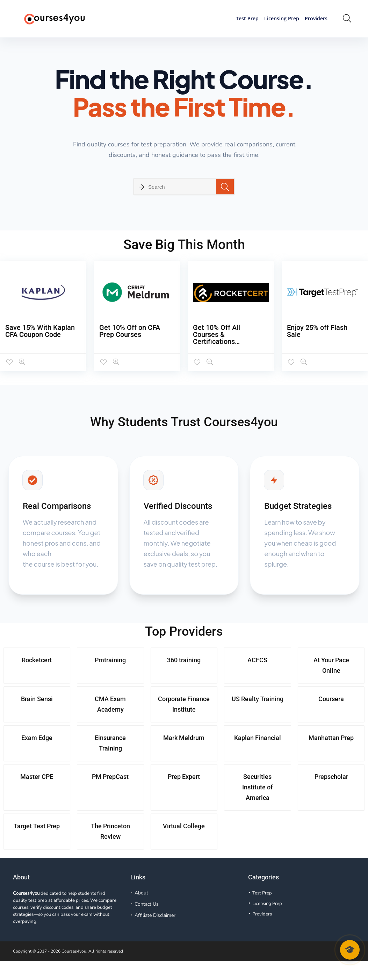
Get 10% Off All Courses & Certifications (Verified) (216, 338)
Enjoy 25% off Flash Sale (317, 331)
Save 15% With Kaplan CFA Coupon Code (40, 331)
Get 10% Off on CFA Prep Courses (129, 331)
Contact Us (147, 904)
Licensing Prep (281, 18)
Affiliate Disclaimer (155, 915)
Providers (316, 18)
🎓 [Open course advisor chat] (350, 949)
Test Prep (247, 18)
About (141, 893)
